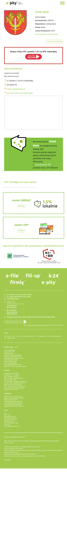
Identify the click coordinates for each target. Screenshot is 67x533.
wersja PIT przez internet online (12, 355)
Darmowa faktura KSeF (10, 363)
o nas (16, 336)
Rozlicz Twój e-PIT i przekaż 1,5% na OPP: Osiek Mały (33, 51)
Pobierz (11, 347)
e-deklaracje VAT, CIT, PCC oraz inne (14, 406)
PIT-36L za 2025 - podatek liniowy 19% (14, 383)
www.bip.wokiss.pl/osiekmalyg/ (46, 34)
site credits (7, 460)
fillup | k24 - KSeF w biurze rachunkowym (15, 366)
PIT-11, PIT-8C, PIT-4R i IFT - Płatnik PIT (14, 386)
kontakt (9, 336)
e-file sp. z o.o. (36, 447)
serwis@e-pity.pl (14, 299)
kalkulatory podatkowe (10, 418)
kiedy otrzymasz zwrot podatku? (13, 384)
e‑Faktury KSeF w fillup (10, 361)
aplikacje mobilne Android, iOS (12, 356)
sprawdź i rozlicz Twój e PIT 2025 (13, 396)
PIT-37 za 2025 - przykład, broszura (13, 378)
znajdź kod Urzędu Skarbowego (12, 404)
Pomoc (6, 410)
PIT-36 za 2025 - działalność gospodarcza (15, 381)
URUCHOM (31, 56)
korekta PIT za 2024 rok (10, 389)
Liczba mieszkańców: (43, 31)
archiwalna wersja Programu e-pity (13, 358)
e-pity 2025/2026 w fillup (11, 360)
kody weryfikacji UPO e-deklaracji (13, 403)
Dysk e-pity (7, 424)
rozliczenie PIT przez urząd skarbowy (14, 388)
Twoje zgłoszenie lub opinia (11, 426)
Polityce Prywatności (42, 450)
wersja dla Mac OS (9, 352)
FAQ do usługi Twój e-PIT (11, 399)
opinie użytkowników (28, 336)
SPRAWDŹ (21, 206)
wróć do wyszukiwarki (55, 41)
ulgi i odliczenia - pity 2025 (11, 376)
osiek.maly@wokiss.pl (16, 89)
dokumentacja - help (9, 416)
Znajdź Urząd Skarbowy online (13, 322)
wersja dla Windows (9, 350)
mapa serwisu (11, 338)
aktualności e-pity (9, 421)
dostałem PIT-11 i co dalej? (11, 375)
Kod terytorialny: (41, 20)
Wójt (5, 76)
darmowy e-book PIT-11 (10, 420)
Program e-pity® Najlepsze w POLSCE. (14, 437)
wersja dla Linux (8, 353)
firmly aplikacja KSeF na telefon (12, 364)
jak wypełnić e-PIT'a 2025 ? (11, 373)
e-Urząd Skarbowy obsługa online (13, 401)
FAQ (5, 413)
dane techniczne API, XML (11, 423)
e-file (6, 333)
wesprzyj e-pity (43, 336)
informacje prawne (56, 336)
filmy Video (7, 415)
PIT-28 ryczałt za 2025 (10, 380)
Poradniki (6, 370)
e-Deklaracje (7, 393)
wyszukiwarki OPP (42, 164)
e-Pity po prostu (14, 3)
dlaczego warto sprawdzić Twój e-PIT (14, 398)
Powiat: (38, 27)
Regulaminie (32, 450)
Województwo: (40, 24)
